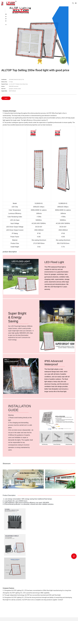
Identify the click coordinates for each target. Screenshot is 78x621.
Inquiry (6, 98)
